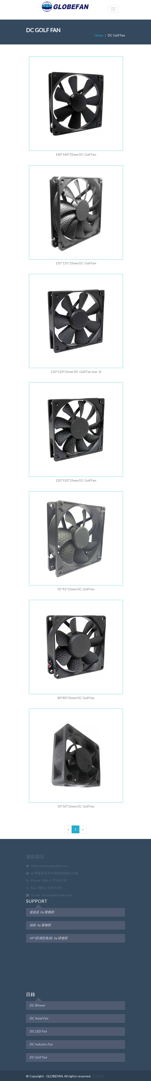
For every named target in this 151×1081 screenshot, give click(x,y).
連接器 (34, 912)
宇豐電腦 (98, 1076)
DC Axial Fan (38, 1018)
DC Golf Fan (38, 1057)
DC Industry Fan (41, 1044)
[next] (82, 829)
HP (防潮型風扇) (40, 938)
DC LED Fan (38, 1031)
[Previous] (68, 829)
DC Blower (37, 1005)
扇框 (32, 925)
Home (99, 35)
